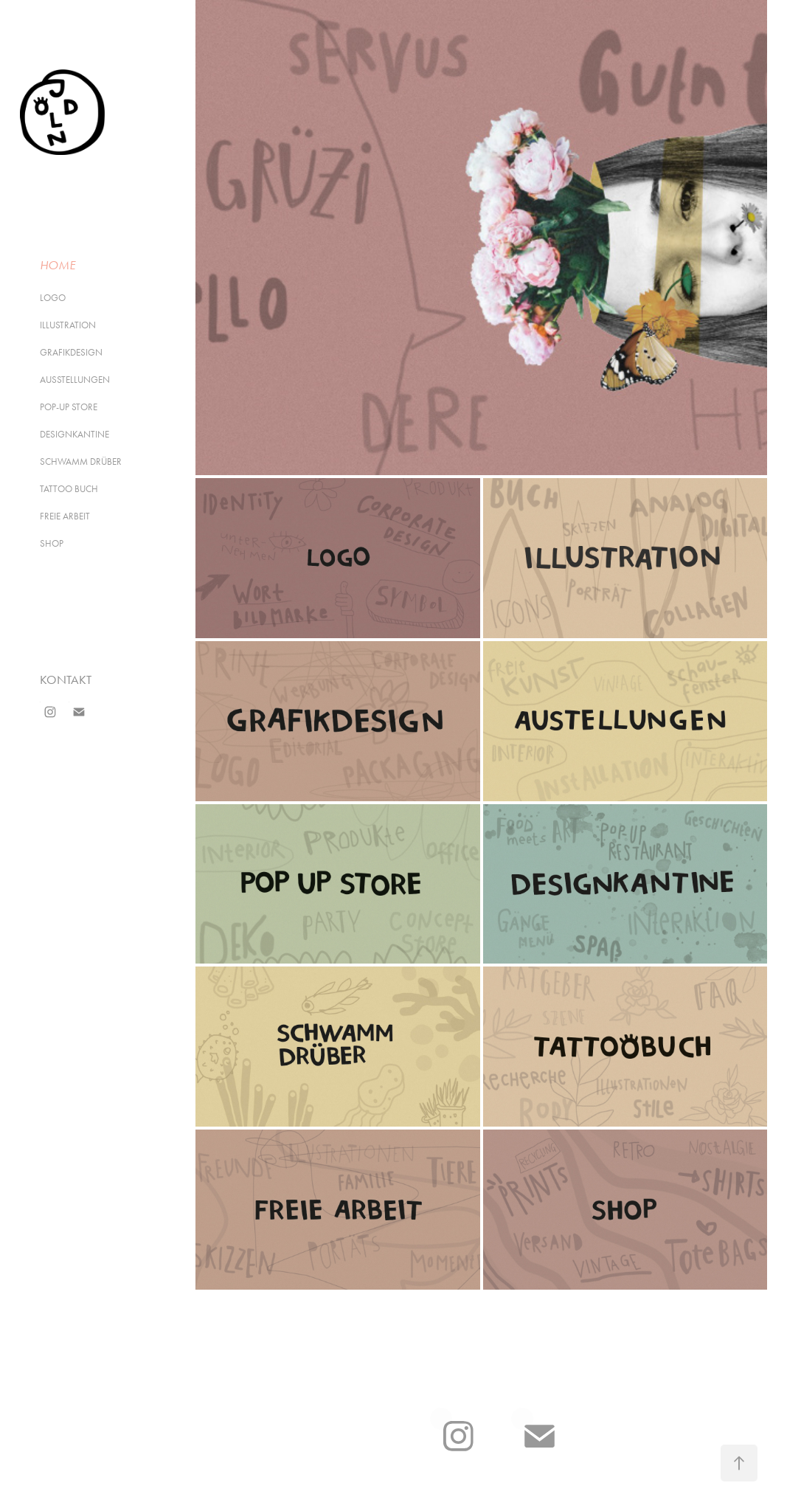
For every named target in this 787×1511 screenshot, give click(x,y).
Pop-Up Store (68, 406)
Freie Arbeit (65, 516)
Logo (53, 297)
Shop (51, 543)
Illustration (68, 325)
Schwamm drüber (81, 461)
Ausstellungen (75, 379)
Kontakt (65, 679)
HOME (57, 264)
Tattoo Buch (69, 488)
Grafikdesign (71, 352)
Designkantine (74, 434)
